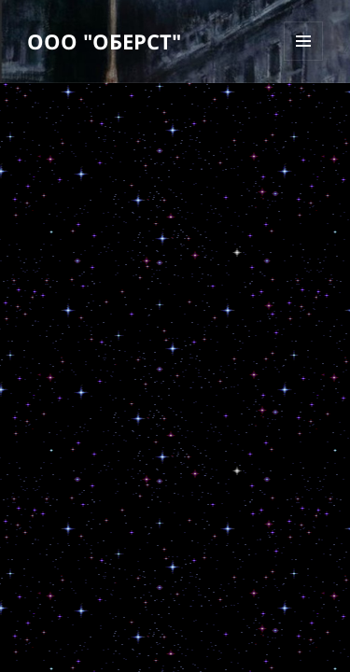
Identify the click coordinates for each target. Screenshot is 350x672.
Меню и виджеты (304, 60)
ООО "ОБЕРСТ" (104, 41)
